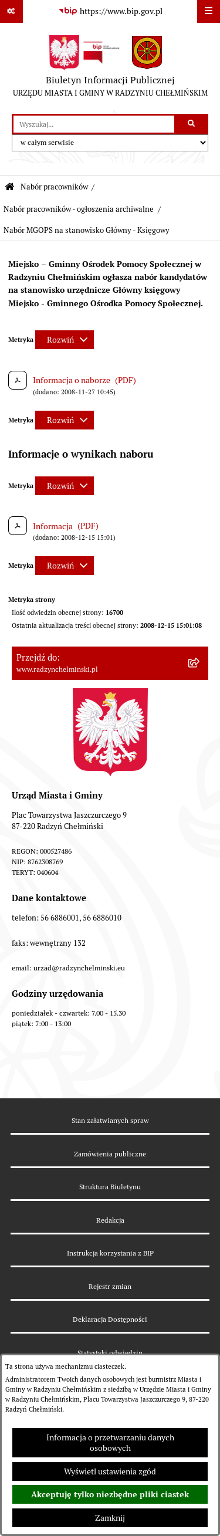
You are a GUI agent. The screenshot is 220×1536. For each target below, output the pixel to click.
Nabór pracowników (54, 187)
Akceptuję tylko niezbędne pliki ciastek (110, 1494)
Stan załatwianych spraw (110, 1120)
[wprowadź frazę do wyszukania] (94, 124)
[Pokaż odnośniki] (11, 11)
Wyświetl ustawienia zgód (110, 1471)
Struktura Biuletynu (110, 1186)
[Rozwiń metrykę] (64, 339)
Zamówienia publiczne (110, 1153)
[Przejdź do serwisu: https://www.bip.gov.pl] (110, 11)
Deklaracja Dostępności (110, 1319)
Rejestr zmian (110, 1286)
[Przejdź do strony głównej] (110, 68)
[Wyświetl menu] (208, 11)
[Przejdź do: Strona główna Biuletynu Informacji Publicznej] (10, 187)
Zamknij (110, 1518)
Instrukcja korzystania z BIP (110, 1253)
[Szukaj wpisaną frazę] (192, 124)
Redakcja (110, 1220)
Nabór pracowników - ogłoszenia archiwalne (79, 209)
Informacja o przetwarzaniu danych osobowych (110, 1442)
